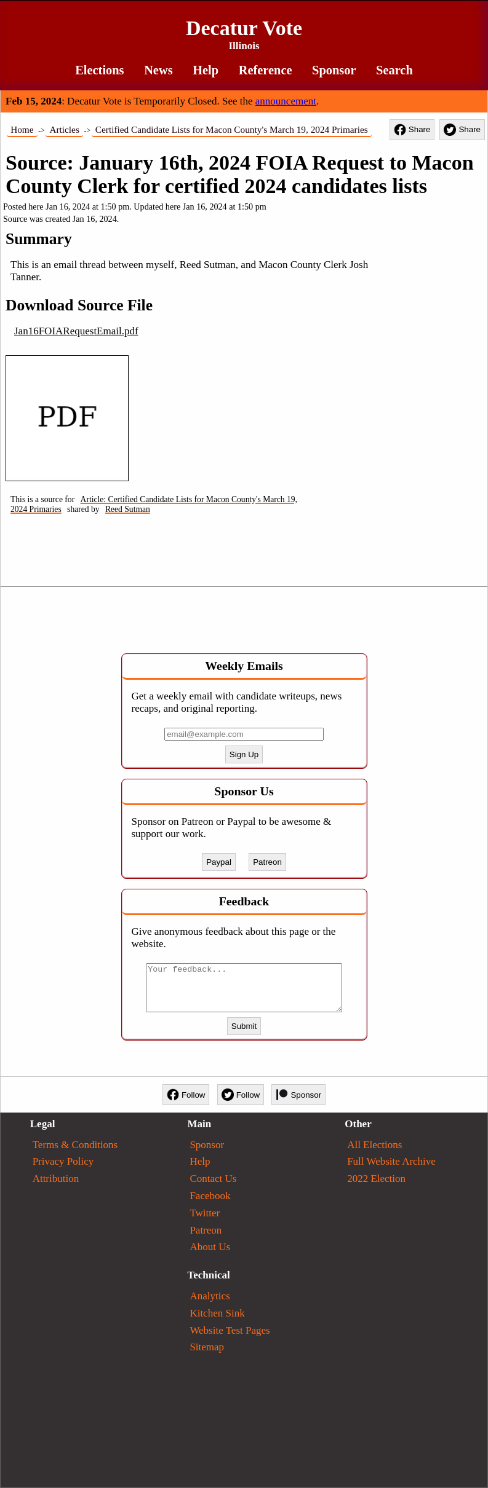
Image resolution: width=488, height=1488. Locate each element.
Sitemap (207, 1347)
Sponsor (334, 70)
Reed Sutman (127, 509)
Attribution (56, 1178)
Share (412, 130)
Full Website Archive (391, 1161)
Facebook (210, 1196)
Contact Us (213, 1178)
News (158, 70)
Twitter (205, 1213)
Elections (99, 70)
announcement (285, 101)
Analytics (210, 1296)
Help (205, 70)
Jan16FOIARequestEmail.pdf (76, 331)
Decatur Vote (244, 34)
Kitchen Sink (217, 1313)
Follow (186, 1094)
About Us (210, 1247)
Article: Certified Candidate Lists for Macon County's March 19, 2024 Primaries (153, 504)
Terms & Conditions (75, 1145)
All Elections (374, 1145)
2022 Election (376, 1178)
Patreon (267, 862)
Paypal (218, 862)
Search (394, 70)
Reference (265, 70)
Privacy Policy (63, 1161)
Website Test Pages (230, 1330)
